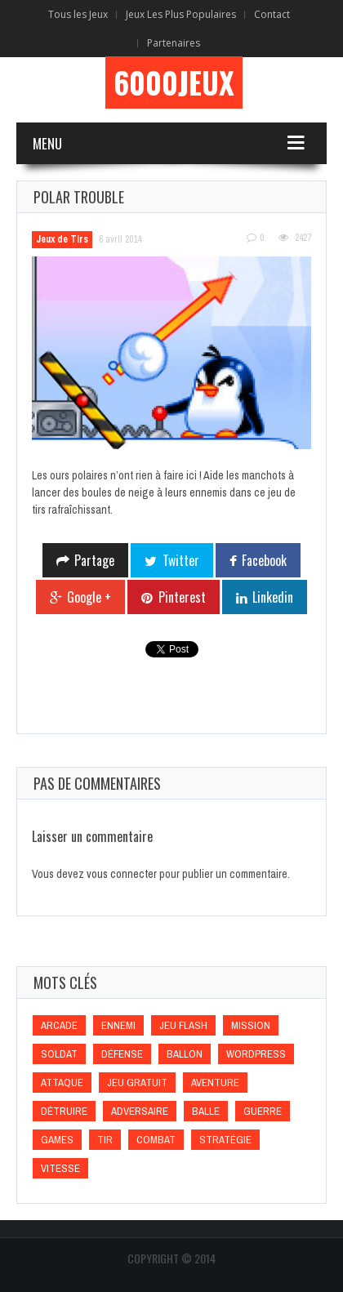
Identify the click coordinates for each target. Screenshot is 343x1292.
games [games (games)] (57, 1140)
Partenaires (173, 43)
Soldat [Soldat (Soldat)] (59, 1054)
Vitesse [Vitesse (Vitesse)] (60, 1168)
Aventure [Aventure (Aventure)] (215, 1082)
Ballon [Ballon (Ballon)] (185, 1054)
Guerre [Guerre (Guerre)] (262, 1111)
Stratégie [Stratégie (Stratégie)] (225, 1140)
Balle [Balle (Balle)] (206, 1111)
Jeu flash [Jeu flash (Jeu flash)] (183, 1025)
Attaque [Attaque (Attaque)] (62, 1082)
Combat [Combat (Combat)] (156, 1140)
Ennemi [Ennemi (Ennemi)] (118, 1025)
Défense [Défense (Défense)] (122, 1054)
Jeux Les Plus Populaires (181, 14)
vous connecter (122, 874)
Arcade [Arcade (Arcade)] (59, 1025)
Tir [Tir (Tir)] (105, 1140)
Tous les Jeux (78, 14)
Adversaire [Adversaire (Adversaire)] (139, 1111)
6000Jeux (174, 82)
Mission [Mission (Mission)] (250, 1025)
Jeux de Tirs (62, 239)
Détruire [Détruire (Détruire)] (64, 1111)
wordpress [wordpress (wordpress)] (256, 1054)
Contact (272, 14)
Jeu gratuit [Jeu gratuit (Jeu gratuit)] (137, 1082)
